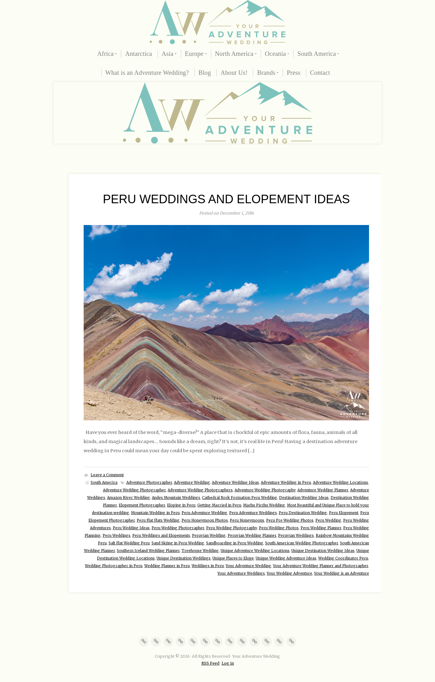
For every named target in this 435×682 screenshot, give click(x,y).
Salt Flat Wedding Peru (129, 543)
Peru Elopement (343, 513)
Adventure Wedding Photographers (200, 490)
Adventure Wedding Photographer (134, 490)
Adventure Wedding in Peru (286, 482)
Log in (228, 663)
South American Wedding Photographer (301, 543)
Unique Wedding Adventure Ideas (286, 558)
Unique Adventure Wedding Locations (255, 551)
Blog (205, 72)
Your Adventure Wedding (248, 566)
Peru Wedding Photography (231, 528)
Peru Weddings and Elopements (161, 535)
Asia (167, 53)
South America (316, 53)
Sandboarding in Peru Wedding (234, 543)
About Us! (233, 72)
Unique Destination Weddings (184, 558)
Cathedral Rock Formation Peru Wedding (239, 497)
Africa (105, 53)
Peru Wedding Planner (321, 528)
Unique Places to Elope (233, 558)
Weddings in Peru (208, 566)
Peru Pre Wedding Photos (289, 520)
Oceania (275, 53)
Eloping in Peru (181, 505)
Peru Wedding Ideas (131, 528)
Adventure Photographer (149, 482)
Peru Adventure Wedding (204, 513)
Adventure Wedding (192, 482)
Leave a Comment (107, 475)
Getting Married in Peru (219, 505)
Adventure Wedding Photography (265, 490)
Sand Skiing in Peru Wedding (178, 543)
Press (293, 72)
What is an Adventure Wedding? (147, 72)
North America (234, 53)
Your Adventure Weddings (241, 573)
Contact (320, 72)
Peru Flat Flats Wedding (158, 520)
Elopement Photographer (142, 505)
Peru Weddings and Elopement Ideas (226, 199)
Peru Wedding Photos (279, 528)
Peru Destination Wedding (303, 513)
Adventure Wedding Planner (322, 490)
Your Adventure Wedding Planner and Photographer (320, 566)
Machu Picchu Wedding (264, 505)
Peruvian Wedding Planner (252, 535)
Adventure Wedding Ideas (235, 482)
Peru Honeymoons (247, 520)
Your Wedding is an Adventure (341, 573)
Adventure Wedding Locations (340, 482)
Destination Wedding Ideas (304, 497)
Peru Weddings (116, 535)
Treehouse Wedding (200, 551)
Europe (194, 53)
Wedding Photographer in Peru (113, 566)
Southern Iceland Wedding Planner (148, 551)
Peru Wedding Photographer (178, 528)
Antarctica (138, 53)
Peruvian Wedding (209, 535)
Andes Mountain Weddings (176, 497)
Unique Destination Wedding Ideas (323, 551)
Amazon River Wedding (128, 497)
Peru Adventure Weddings (253, 513)
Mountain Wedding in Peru (155, 513)
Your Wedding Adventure (289, 573)
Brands (266, 72)
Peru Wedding (328, 520)
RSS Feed (210, 663)
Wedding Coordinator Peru (343, 558)
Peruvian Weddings (296, 535)
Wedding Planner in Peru (167, 566)
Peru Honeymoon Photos (205, 520)
